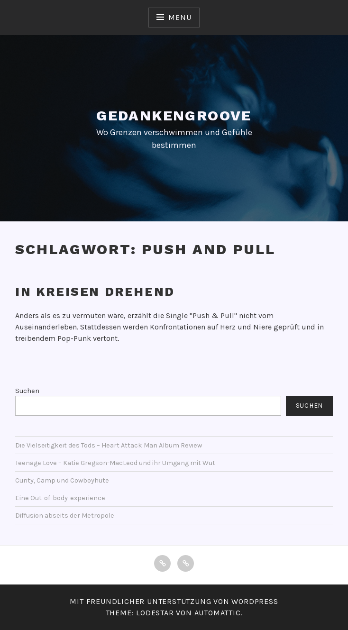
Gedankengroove (174, 115)
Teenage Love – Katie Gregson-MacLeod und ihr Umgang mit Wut (115, 463)
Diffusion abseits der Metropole (64, 515)
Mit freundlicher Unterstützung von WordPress (174, 601)
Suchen (27, 391)
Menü (179, 17)
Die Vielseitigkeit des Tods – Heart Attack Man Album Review (108, 445)
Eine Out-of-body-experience (60, 498)
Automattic (217, 612)
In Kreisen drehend (95, 291)
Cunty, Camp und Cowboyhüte (62, 480)
